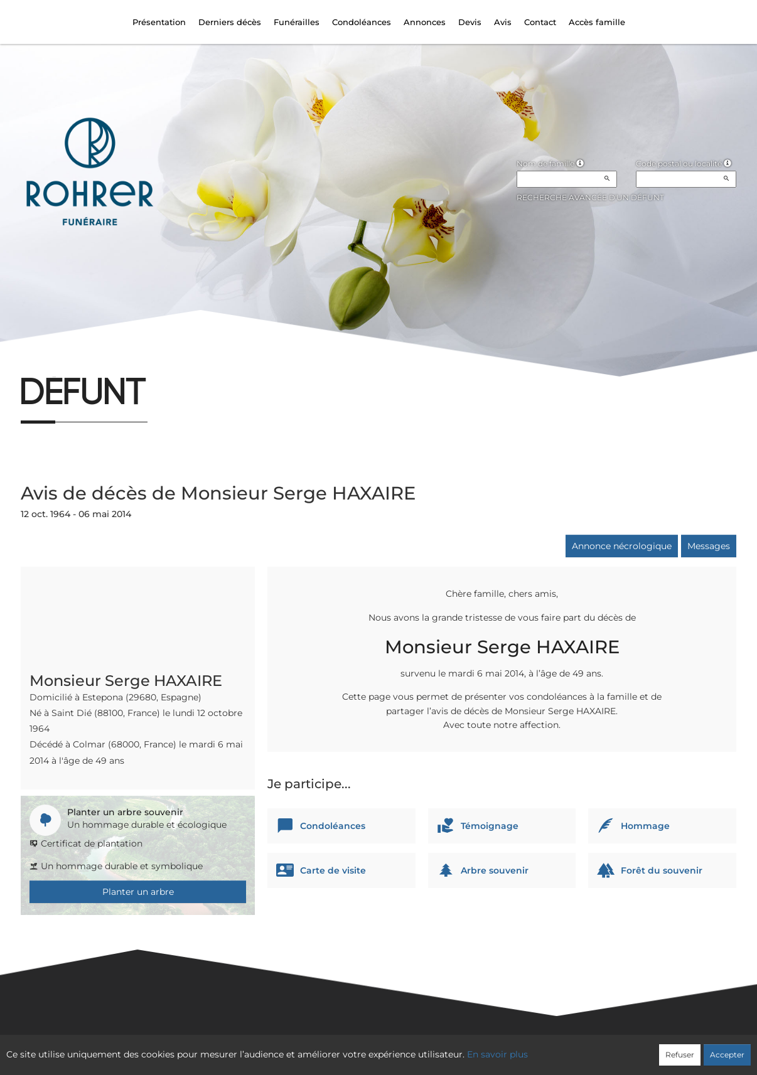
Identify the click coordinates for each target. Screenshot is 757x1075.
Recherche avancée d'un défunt (590, 197)
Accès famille (597, 22)
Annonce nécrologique (622, 546)
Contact (540, 22)
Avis (503, 22)
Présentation (159, 22)
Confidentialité (372, 1048)
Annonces (425, 22)
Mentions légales (492, 1048)
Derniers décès (229, 22)
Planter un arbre (138, 891)
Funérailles (296, 22)
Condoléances (361, 22)
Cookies (429, 1048)
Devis (469, 22)
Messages (708, 546)
